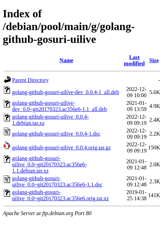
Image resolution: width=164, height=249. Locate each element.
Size (154, 60)
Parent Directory (30, 80)
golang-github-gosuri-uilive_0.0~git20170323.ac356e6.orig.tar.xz (60, 195)
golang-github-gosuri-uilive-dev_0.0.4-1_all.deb (65, 92)
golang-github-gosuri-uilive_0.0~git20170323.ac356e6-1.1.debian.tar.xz (49, 164)
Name (66, 60)
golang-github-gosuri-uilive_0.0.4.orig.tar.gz (61, 147)
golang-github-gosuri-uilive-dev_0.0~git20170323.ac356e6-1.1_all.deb (59, 106)
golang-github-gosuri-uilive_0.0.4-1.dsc (56, 134)
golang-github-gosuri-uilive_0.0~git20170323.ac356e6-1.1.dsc (57, 181)
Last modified (134, 60)
